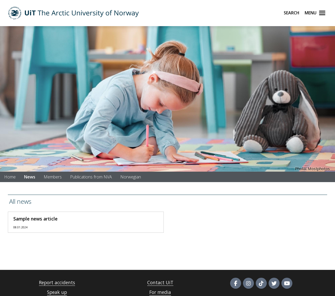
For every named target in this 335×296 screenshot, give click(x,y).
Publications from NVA (91, 177)
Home (10, 177)
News (29, 177)
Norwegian (130, 177)
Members (53, 177)
